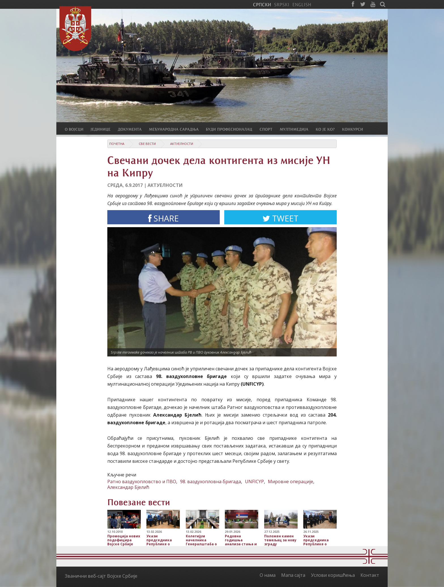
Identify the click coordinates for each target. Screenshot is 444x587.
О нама (268, 575)
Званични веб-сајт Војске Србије (101, 576)
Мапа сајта (293, 575)
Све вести (147, 144)
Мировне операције (290, 481)
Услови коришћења (333, 575)
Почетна (116, 144)
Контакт (369, 575)
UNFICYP (254, 481)
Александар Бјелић (128, 487)
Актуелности (181, 144)
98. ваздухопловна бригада (210, 481)
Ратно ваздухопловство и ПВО (141, 481)
